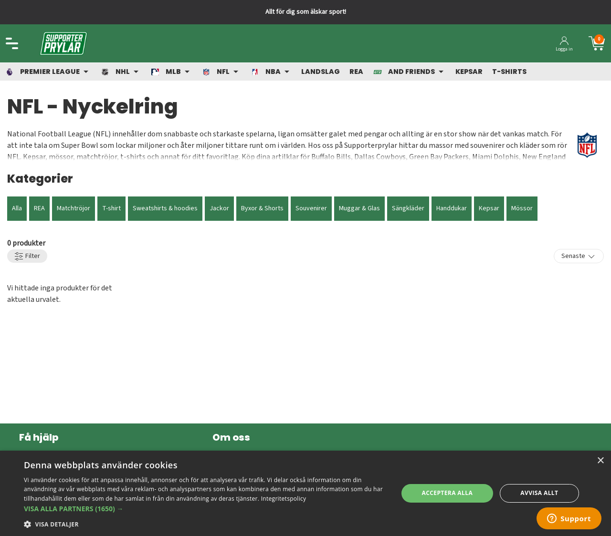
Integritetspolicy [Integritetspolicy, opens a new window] (283, 499)
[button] (205, 509)
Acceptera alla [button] (447, 493)
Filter (27, 256)
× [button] (600, 460)
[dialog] (305, 493)
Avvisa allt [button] (539, 493)
